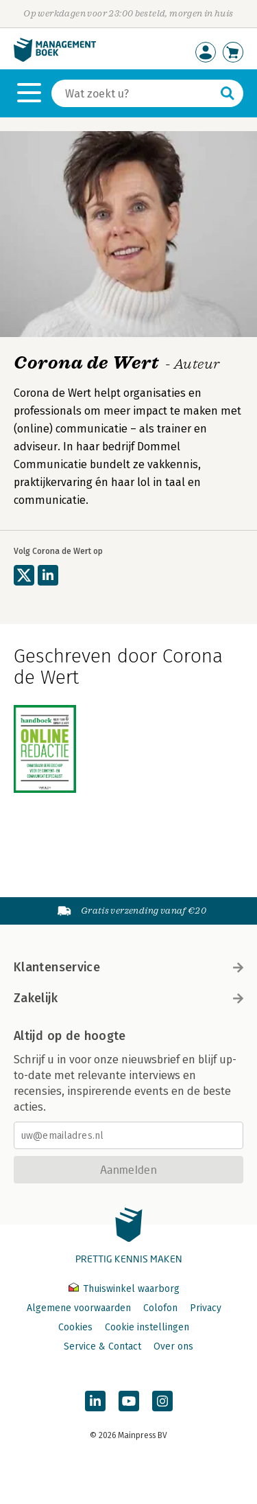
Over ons (173, 1346)
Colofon (160, 1308)
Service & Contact (102, 1346)
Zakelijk (128, 998)
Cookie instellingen (147, 1327)
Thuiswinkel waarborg (124, 1289)
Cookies (75, 1327)
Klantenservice (128, 967)
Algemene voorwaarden (79, 1308)
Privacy (205, 1308)
